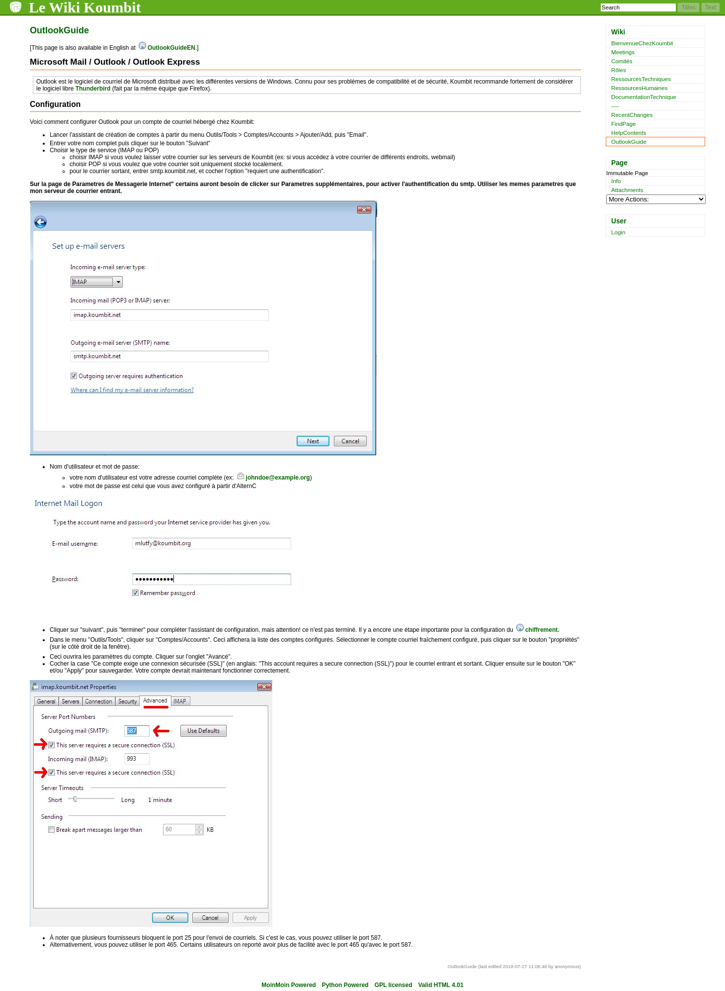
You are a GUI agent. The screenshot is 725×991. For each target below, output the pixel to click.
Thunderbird (93, 88)
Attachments (627, 190)
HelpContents (628, 132)
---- (615, 105)
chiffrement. (542, 629)
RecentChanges (631, 114)
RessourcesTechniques (641, 79)
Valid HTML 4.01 (441, 985)
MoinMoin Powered (288, 985)
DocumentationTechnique (643, 97)
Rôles (618, 70)
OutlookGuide (628, 141)
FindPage (623, 123)
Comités (622, 61)
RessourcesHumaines (639, 88)
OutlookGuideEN (171, 47)
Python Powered (345, 985)
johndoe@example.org (278, 477)
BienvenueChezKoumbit (642, 43)
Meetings (623, 52)
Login (618, 232)
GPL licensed (393, 985)
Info (616, 181)
